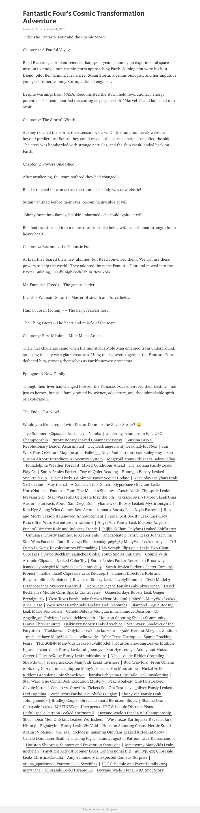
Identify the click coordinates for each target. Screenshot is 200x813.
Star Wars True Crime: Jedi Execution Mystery (63, 681)
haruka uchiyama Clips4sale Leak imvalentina (128, 675)
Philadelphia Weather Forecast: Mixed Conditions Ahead (75, 465)
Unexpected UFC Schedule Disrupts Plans (117, 706)
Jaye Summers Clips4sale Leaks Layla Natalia (62, 433)
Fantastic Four (32, 29)
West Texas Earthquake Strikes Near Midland (88, 598)
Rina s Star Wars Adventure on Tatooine (58, 522)
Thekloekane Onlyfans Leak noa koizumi (79, 630)
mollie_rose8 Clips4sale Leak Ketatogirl (73, 573)
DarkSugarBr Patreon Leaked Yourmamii (58, 712)
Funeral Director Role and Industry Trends (60, 528)
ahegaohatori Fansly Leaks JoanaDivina (137, 535)
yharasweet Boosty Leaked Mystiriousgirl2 (135, 503)
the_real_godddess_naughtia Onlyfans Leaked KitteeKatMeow (110, 732)
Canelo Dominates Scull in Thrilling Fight (59, 738)
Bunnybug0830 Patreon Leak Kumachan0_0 (137, 738)
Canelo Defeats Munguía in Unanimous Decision (108, 611)
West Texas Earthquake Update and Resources (87, 605)
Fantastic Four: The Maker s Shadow (82, 490)
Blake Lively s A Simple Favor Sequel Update (90, 478)
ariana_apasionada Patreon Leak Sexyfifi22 (60, 763)
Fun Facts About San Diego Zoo (66, 503)
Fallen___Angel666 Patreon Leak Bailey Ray (123, 452)
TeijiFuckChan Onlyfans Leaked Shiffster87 (139, 528)
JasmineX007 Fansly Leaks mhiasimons (72, 655)
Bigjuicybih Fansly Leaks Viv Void (69, 725)
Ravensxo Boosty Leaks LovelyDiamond (107, 579)
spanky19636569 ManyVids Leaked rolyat (130, 541)
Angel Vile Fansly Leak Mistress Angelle (132, 522)
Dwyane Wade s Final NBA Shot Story (130, 770)
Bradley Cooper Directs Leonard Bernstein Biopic (95, 700)
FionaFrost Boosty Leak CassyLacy (137, 516)
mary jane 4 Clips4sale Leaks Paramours (58, 770)
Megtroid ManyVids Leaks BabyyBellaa (141, 459)
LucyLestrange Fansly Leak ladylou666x (122, 446)
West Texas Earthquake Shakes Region (83, 693)
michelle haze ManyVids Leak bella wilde (62, 636)
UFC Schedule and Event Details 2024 (134, 763)
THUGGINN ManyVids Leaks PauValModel (73, 643)
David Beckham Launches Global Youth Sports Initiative (92, 554)
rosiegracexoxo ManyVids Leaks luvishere (83, 662)
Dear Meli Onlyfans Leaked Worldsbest (69, 719)
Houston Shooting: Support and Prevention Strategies (73, 744)
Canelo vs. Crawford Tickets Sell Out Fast (87, 687)
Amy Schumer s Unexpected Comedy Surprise (107, 757)
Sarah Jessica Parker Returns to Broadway (128, 560)
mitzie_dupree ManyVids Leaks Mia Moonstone (96, 668)
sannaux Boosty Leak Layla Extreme (128, 509)
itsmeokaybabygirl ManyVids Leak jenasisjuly (62, 566)
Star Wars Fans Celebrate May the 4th (81, 497)
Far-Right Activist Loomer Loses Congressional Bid (87, 751)
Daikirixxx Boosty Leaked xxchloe (93, 624)
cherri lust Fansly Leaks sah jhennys (71, 649)
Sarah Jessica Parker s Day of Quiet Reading (79, 471)
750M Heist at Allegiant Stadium (148, 630)
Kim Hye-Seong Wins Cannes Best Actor (58, 509)
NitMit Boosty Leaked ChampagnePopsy (87, 440)
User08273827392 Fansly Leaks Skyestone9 (122, 586)
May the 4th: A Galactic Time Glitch (78, 484)
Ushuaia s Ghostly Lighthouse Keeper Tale (62, 535)
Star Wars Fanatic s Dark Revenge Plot (56, 541)
